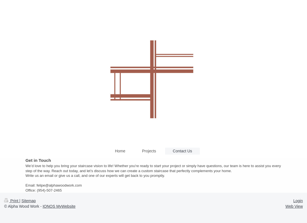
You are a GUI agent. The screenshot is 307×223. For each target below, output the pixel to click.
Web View (294, 206)
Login (298, 201)
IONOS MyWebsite (59, 206)
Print (11, 201)
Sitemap (28, 201)
